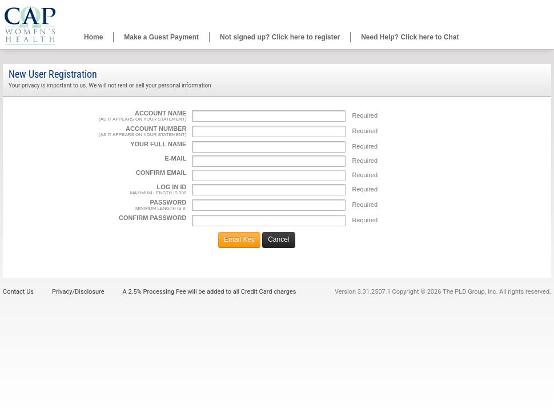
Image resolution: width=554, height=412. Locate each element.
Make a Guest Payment (161, 37)
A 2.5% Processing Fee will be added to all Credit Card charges (209, 291)
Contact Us (18, 291)
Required (365, 115)
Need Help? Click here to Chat (410, 37)
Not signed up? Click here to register (280, 37)
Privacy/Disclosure (78, 291)
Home (93, 37)
